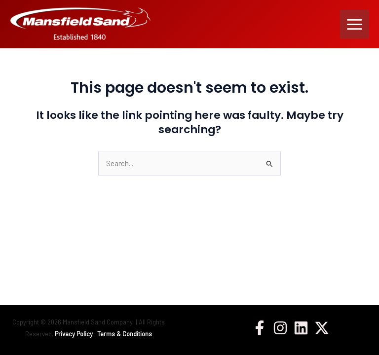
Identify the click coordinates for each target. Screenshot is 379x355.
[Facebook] (259, 327)
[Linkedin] (301, 327)
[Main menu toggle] (354, 24)
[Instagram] (280, 327)
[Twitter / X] (321, 327)
